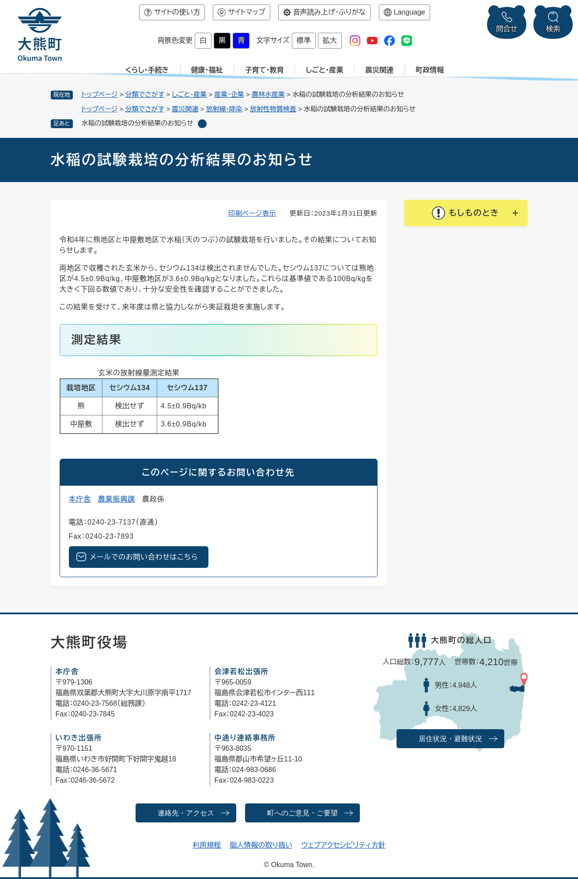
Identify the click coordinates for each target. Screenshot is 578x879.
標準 (304, 40)
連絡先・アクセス (186, 813)
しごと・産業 (324, 70)
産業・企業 (229, 94)
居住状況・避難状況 (450, 738)
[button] (466, 213)
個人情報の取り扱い (261, 845)
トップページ (100, 94)
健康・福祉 (207, 70)
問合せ (507, 29)
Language (409, 12)
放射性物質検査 (273, 109)
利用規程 (207, 845)
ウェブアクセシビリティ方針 (343, 845)
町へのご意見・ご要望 (302, 813)
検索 (553, 29)
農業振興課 (116, 499)
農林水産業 (268, 94)
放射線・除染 (224, 109)
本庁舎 (80, 499)
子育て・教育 (264, 70)
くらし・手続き (147, 70)
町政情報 (430, 70)
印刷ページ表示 (252, 213)
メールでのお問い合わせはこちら (144, 557)
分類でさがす (145, 94)
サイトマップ (246, 12)
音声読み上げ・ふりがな (329, 12)
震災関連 (379, 70)
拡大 (330, 40)
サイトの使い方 (177, 12)
